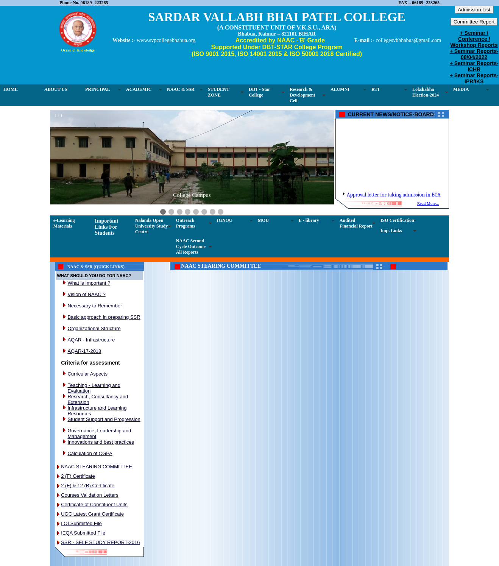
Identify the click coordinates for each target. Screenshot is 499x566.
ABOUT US (55, 89)
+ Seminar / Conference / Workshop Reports (474, 39)
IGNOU (224, 220)
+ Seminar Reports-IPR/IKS (474, 78)
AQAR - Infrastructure (91, 340)
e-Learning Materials (64, 223)
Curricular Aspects (87, 374)
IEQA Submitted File (83, 533)
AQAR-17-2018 (84, 351)
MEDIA (461, 89)
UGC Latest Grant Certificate (92, 514)
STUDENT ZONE (218, 92)
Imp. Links (391, 230)
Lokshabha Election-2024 (425, 92)
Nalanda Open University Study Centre (151, 226)
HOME (10, 89)
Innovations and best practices (100, 442)
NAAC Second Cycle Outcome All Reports (191, 246)
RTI (375, 89)
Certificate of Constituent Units (94, 504)
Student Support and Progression (103, 419)
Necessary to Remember (94, 306)
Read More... (428, 203)
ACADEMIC (138, 89)
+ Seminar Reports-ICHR (474, 66)
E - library (309, 220)
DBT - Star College (259, 92)
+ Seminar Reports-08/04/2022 (474, 54)
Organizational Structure (93, 328)
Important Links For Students (106, 227)
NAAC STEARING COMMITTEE (96, 466)
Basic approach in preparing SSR (103, 317)
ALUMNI (340, 89)
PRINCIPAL (97, 89)
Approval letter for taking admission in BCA (394, 198)
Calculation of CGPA (89, 453)
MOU (263, 220)
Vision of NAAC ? (86, 294)
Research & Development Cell (302, 95)
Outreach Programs (185, 223)
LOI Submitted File (81, 523)
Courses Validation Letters (90, 495)
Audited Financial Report (356, 223)
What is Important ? (88, 283)
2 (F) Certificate (78, 476)
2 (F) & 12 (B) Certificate (87, 485)
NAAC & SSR (181, 89)
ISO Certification (397, 220)
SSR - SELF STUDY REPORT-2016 (100, 542)
